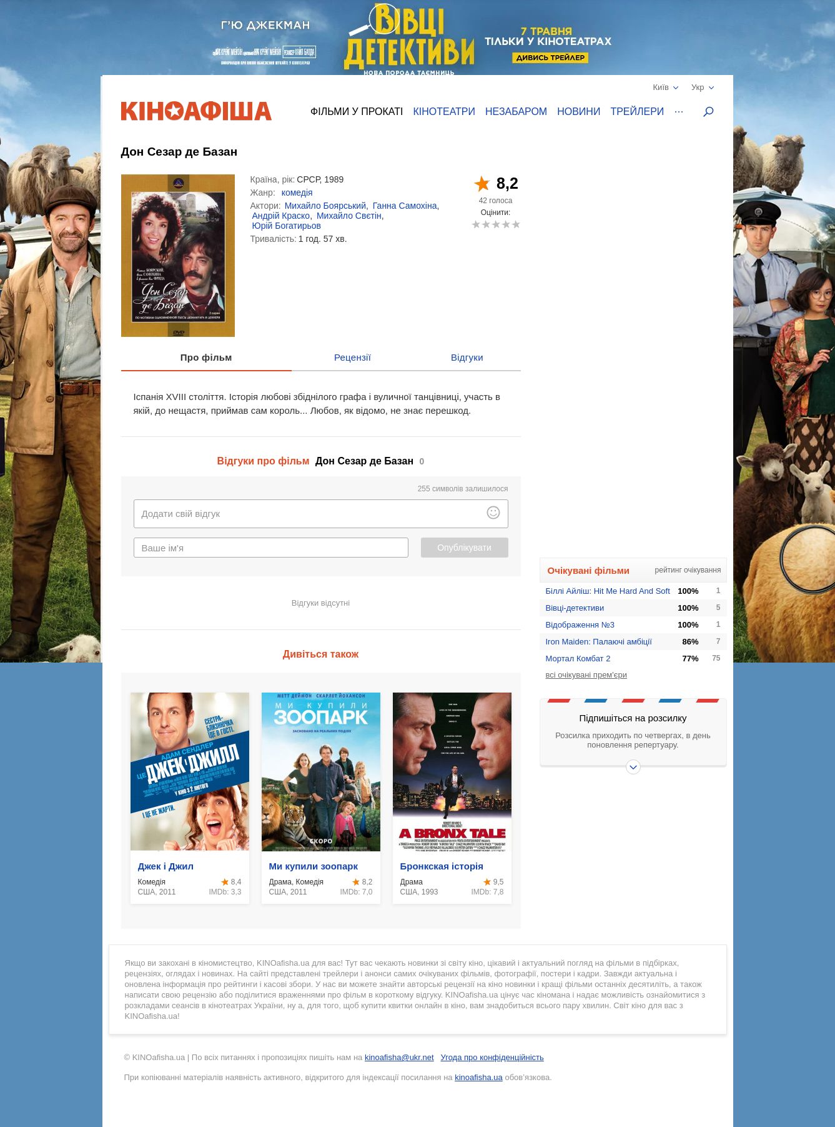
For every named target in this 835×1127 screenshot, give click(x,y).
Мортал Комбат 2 (578, 658)
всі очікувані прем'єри (586, 674)
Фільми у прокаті (356, 111)
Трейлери (637, 111)
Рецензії (352, 357)
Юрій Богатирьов (287, 226)
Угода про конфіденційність (492, 1057)
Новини (578, 111)
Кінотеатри (444, 111)
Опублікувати (464, 548)
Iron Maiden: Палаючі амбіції (599, 641)
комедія (297, 193)
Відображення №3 (580, 624)
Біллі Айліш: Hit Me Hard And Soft (608, 591)
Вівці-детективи (575, 608)
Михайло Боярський (325, 206)
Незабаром (516, 111)
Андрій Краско (281, 216)
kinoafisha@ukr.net (399, 1057)
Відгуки (467, 357)
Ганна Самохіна (405, 206)
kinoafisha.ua (479, 1077)
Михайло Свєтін (349, 216)
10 (515, 224)
